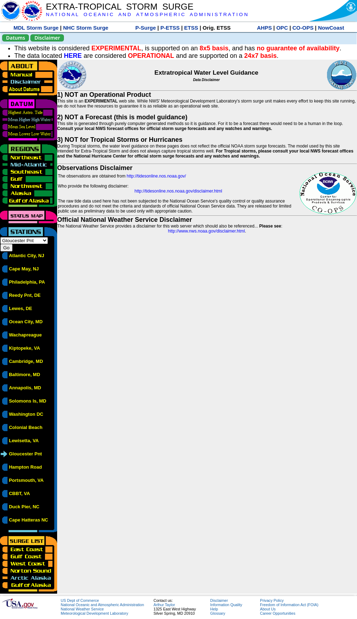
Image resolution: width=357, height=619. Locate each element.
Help (214, 609)
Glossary (217, 613)
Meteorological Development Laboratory (94, 613)
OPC (282, 28)
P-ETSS (170, 28)
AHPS (264, 28)
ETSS (191, 28)
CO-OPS (302, 28)
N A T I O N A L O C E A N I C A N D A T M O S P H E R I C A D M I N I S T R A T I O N (146, 14)
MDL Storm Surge (36, 28)
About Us (268, 609)
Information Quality (226, 605)
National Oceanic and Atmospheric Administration (102, 605)
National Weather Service (82, 609)
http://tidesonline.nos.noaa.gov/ (156, 176)
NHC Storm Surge (86, 28)
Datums (15, 37)
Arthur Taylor (164, 605)
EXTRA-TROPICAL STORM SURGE (119, 6)
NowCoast (331, 28)
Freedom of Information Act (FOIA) (289, 605)
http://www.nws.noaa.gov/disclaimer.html (206, 231)
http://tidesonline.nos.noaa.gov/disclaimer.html (178, 191)
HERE (73, 55)
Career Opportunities (277, 613)
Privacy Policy (271, 600)
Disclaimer (47, 37)
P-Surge (145, 28)
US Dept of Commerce (80, 600)
